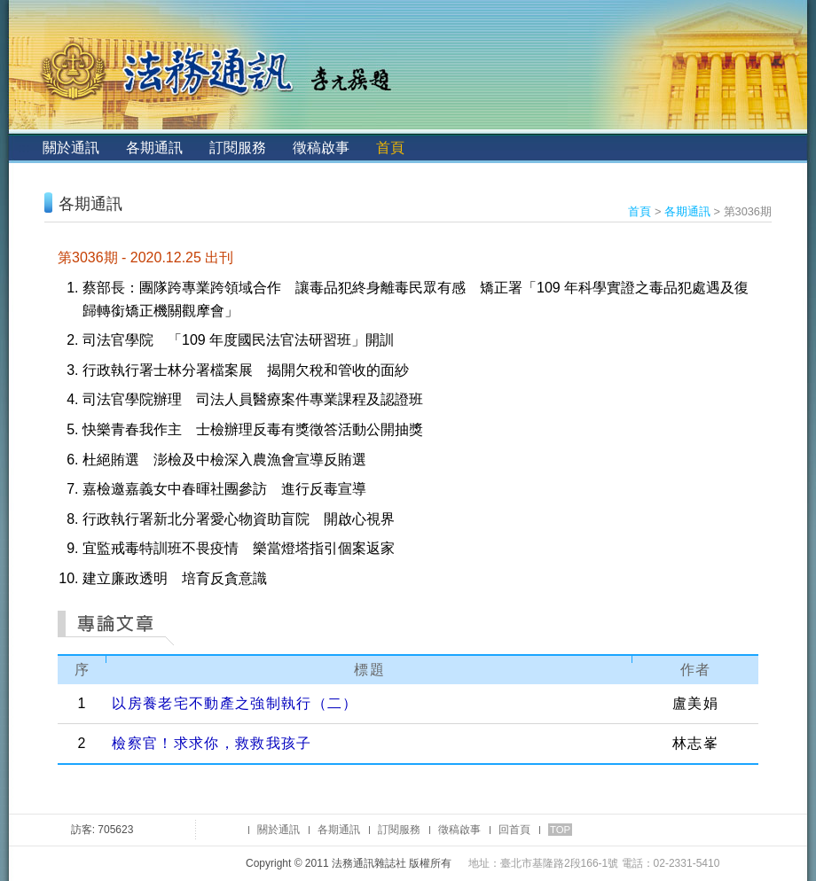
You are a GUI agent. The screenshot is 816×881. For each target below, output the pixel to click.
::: (23, 147)
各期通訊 (154, 147)
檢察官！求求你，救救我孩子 (211, 743)
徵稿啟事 (321, 147)
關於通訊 (71, 147)
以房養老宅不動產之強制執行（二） (234, 703)
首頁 (390, 147)
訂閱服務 (237, 147)
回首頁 (514, 829)
